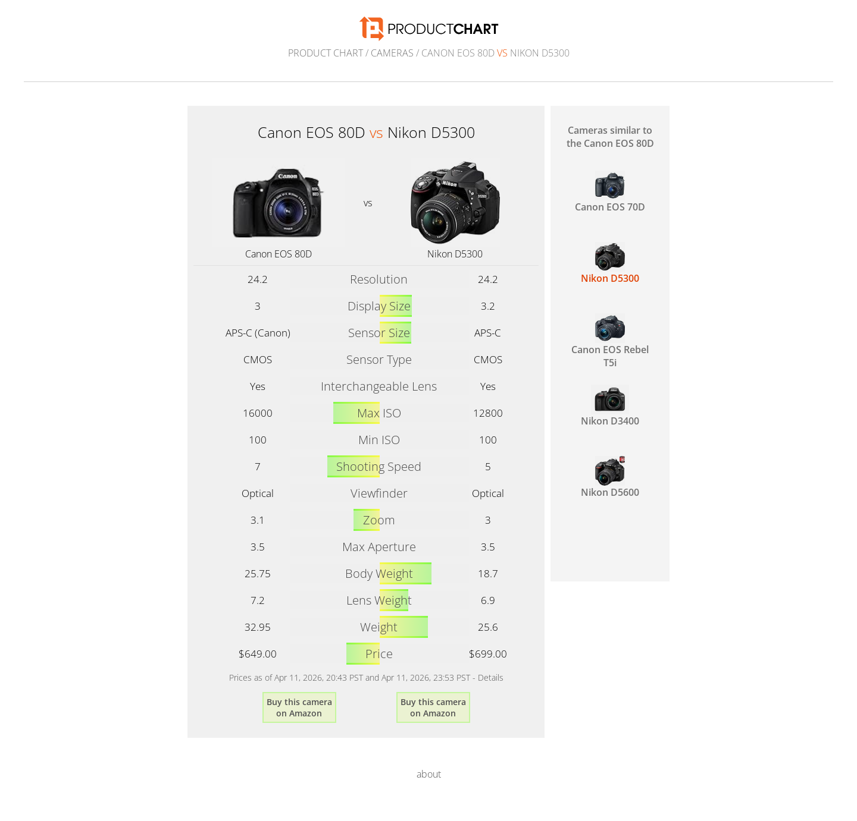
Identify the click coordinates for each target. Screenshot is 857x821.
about (429, 774)
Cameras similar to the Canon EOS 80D (610, 137)
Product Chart (325, 52)
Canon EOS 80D (278, 253)
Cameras (392, 52)
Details (490, 677)
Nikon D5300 (455, 253)
